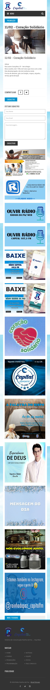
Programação (11, 664)
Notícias (29, 653)
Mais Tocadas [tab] (12, 617)
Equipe (28, 656)
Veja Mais (37, 640)
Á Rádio (9, 656)
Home (8, 653)
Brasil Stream (35, 682)
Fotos (28, 660)
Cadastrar (11, 143)
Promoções (10, 660)
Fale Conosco (31, 664)
